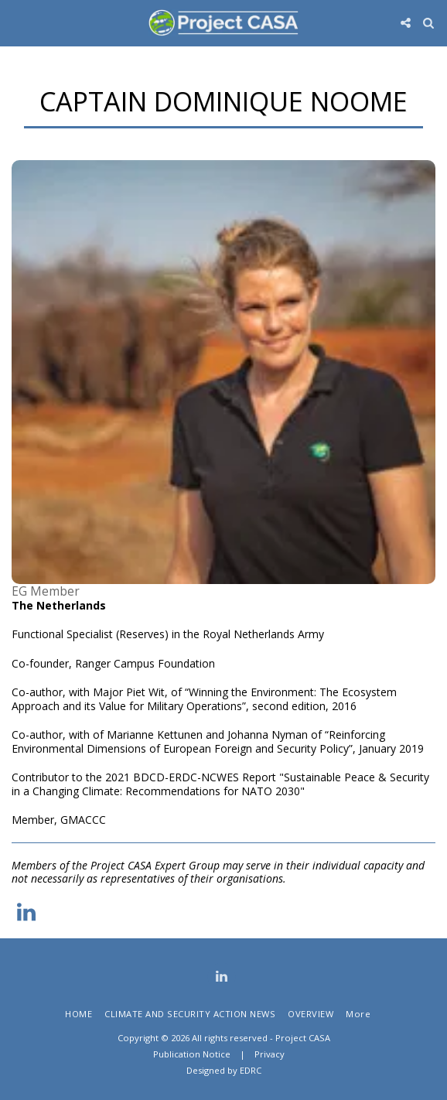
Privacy (269, 1054)
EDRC (250, 1070)
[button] (17, 22)
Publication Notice (191, 1054)
